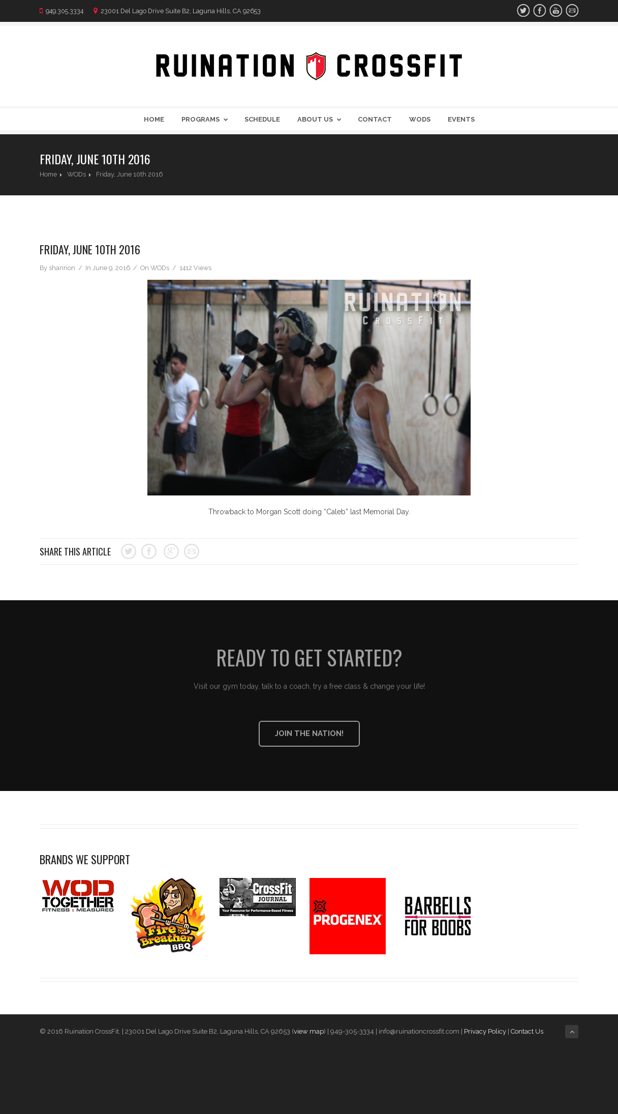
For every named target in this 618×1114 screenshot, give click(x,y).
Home (154, 119)
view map (309, 1031)
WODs (419, 119)
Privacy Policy (485, 1031)
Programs (206, 119)
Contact (375, 119)
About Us (321, 119)
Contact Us (528, 1031)
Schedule (262, 119)
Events (461, 119)
